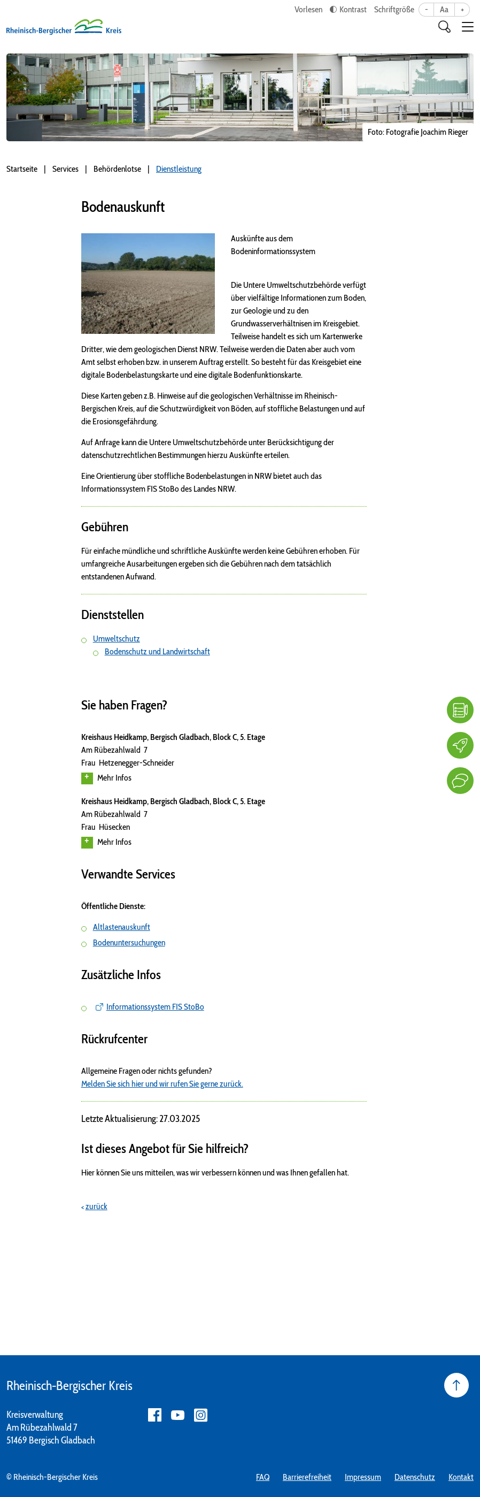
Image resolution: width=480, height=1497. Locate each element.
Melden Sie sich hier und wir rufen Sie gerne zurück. (162, 1084)
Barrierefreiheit (307, 1477)
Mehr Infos (106, 778)
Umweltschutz (116, 638)
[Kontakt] (460, 780)
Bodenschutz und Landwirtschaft (157, 651)
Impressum (363, 1477)
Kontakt (461, 1477)
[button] (468, 27)
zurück (96, 1206)
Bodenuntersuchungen (129, 942)
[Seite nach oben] (456, 1385)
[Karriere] (460, 745)
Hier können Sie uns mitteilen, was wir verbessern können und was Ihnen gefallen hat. (215, 1172)
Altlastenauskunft (121, 927)
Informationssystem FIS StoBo (155, 1007)
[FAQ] (460, 710)
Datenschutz (414, 1477)
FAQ (262, 1477)
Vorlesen (308, 9)
